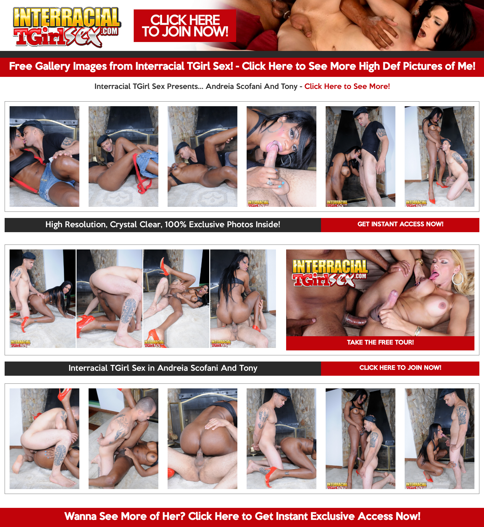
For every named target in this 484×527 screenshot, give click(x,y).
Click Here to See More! (347, 86)
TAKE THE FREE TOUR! (380, 343)
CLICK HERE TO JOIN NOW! (400, 368)
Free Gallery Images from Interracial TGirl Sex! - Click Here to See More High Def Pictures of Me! (242, 67)
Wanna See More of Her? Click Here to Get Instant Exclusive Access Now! (242, 517)
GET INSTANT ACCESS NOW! (400, 225)
